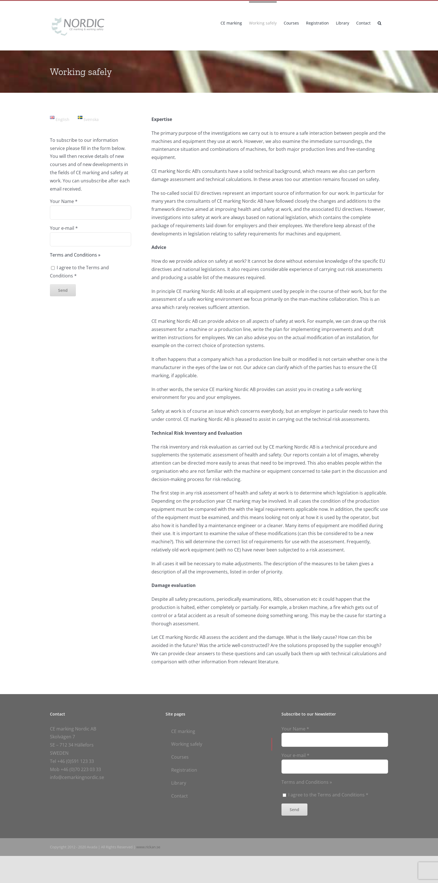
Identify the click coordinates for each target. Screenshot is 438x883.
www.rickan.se (148, 846)
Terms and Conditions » (75, 255)
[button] (379, 22)
